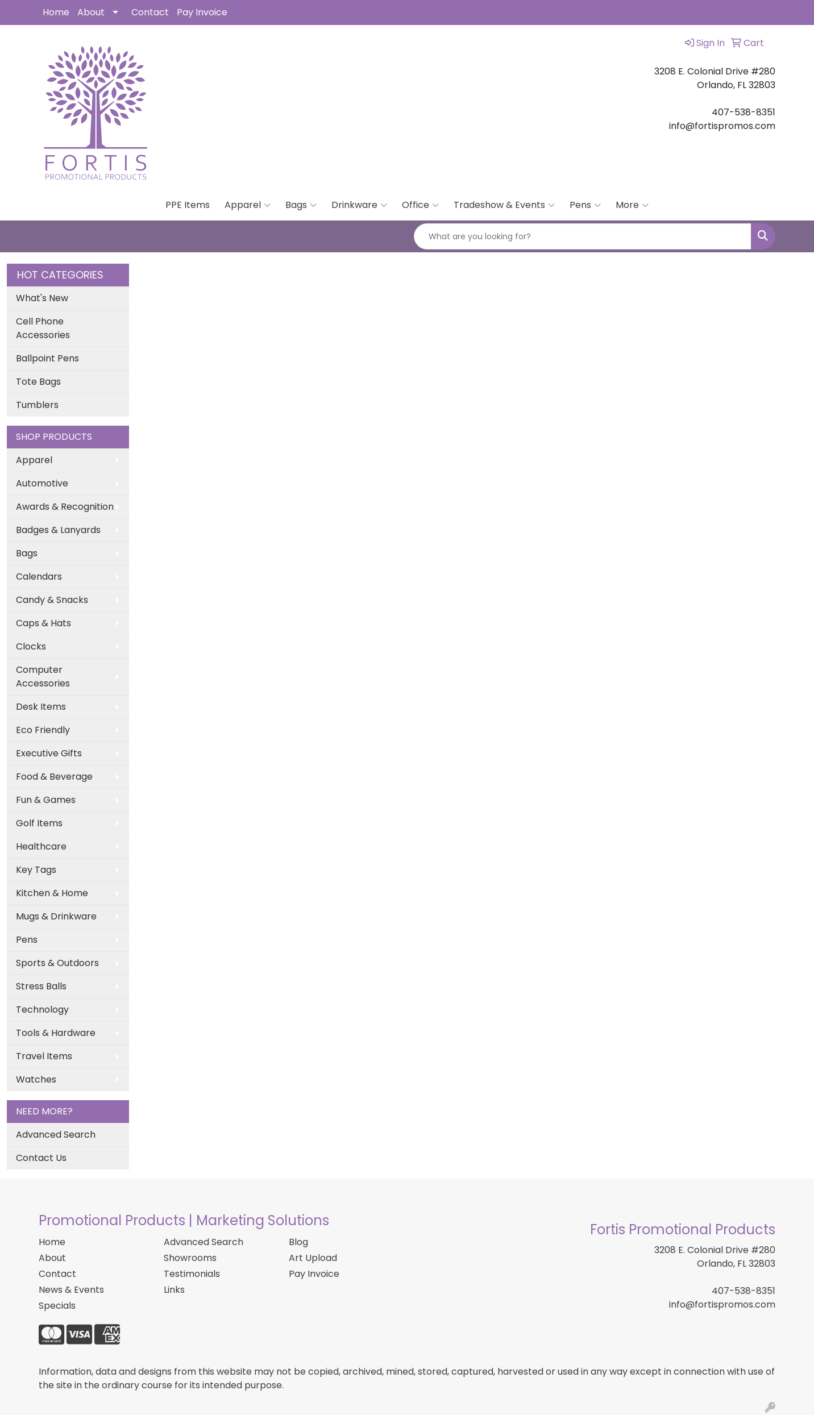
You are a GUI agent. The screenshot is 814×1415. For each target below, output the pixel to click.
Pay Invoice (202, 12)
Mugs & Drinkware (56, 916)
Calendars (39, 576)
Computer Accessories (43, 676)
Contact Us (41, 1157)
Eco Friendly (43, 729)
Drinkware (359, 205)
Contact (150, 12)
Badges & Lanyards (58, 529)
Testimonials (192, 1273)
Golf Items (39, 823)
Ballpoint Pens (47, 358)
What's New (42, 298)
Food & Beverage (54, 776)
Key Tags (36, 869)
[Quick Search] (582, 236)
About (91, 12)
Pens (585, 205)
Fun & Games (46, 799)
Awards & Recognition (65, 506)
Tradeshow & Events (504, 205)
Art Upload (313, 1257)
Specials (57, 1305)
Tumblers (37, 404)
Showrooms (190, 1257)
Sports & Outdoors (57, 962)
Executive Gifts (49, 753)
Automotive (42, 483)
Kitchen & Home (52, 893)
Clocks (31, 646)
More (632, 205)
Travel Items (44, 1056)
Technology (42, 1009)
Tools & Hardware (55, 1032)
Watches (36, 1079)
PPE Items (187, 204)
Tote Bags (38, 381)
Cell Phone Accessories (43, 328)
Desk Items (41, 706)
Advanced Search (55, 1134)
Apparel (248, 205)
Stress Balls (41, 986)
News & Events (71, 1289)
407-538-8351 (743, 1290)
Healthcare (41, 846)
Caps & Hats (43, 623)
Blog (298, 1241)
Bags (301, 205)
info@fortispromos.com (722, 1304)
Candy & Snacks (52, 599)
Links (174, 1289)
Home (56, 12)
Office (420, 205)
